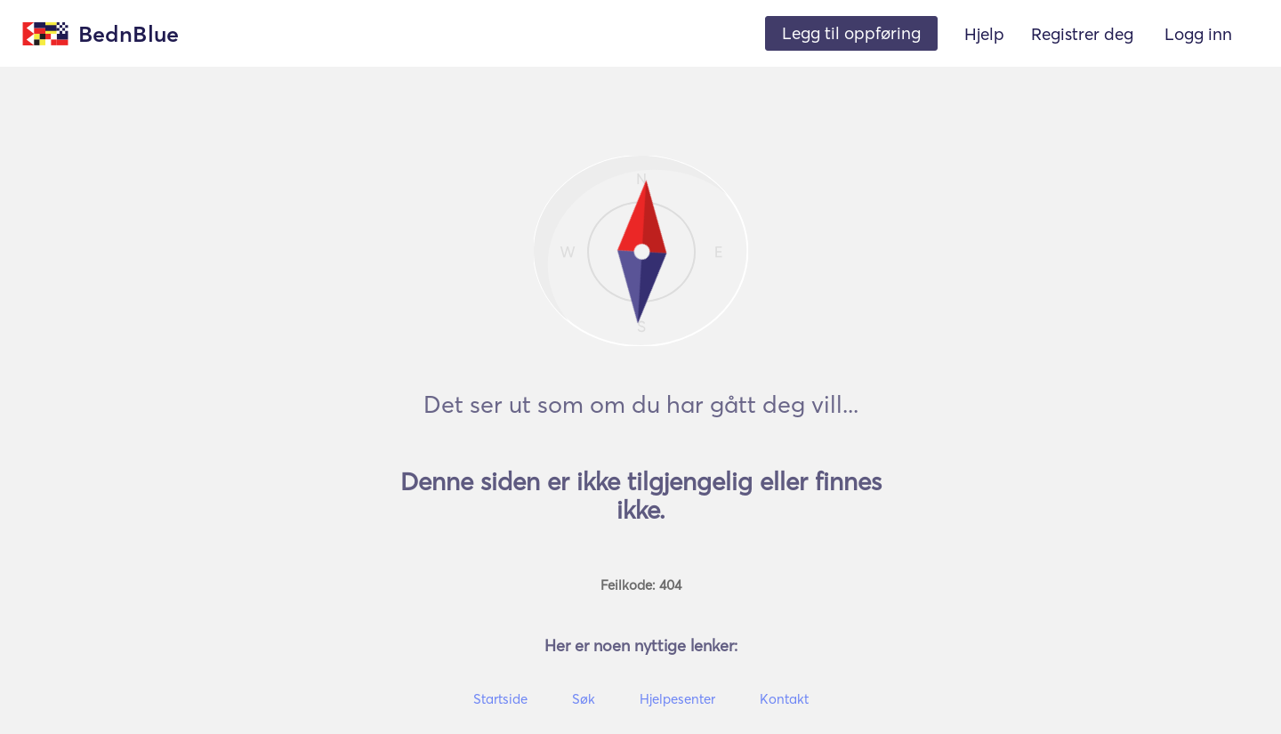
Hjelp (984, 33)
